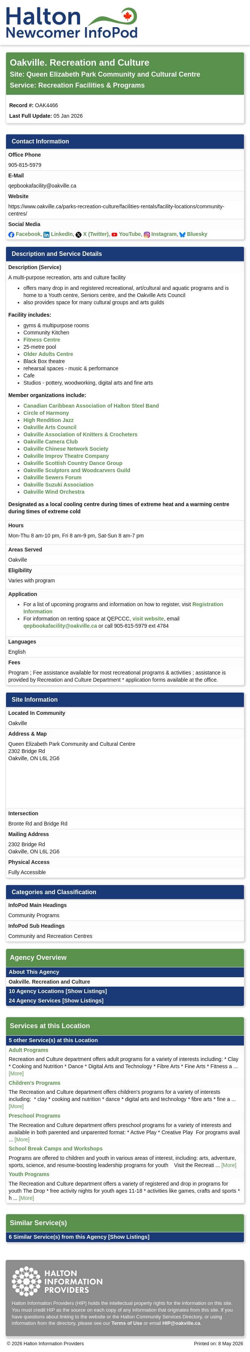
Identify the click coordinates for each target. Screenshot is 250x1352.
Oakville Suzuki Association (58, 485)
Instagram (164, 234)
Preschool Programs (34, 1116)
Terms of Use (126, 1323)
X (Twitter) (95, 234)
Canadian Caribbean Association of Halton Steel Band (91, 406)
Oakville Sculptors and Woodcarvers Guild (76, 470)
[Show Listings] (86, 991)
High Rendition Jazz (48, 420)
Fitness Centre (41, 340)
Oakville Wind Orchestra (54, 492)
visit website (148, 619)
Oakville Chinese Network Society (65, 449)
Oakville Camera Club (50, 442)
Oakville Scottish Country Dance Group (72, 463)
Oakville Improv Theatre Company (66, 456)
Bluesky (197, 234)
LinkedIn (62, 234)
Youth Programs (29, 1174)
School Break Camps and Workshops (56, 1149)
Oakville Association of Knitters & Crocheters (80, 434)
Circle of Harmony (46, 413)
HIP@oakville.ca (181, 1323)
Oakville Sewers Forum (52, 477)
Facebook (28, 234)
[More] (16, 1073)
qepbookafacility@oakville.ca (60, 626)
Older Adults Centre (48, 354)
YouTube (130, 234)
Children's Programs (34, 1083)
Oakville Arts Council (49, 427)
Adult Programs (28, 1050)
